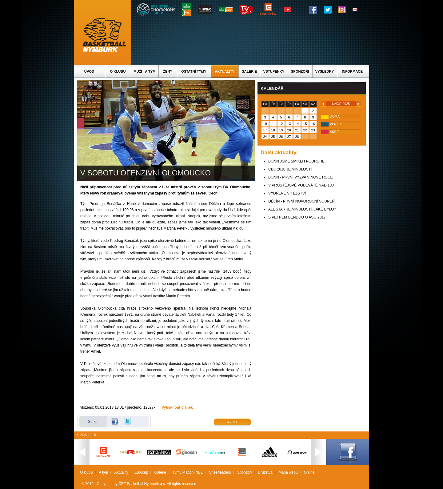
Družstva (265, 472)
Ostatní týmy (193, 71)
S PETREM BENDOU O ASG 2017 (297, 217)
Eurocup (141, 472)
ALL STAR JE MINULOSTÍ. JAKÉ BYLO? (302, 209)
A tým (103, 472)
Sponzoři (300, 71)
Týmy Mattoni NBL (187, 472)
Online (309, 472)
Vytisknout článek (177, 407)
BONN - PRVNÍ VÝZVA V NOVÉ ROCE (300, 177)
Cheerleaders (220, 472)
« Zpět (232, 422)
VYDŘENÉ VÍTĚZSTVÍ (287, 193)
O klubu (118, 71)
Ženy (167, 71)
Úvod (89, 71)
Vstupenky (273, 71)
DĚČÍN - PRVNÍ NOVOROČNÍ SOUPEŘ (301, 201)
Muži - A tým (144, 71)
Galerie (249, 71)
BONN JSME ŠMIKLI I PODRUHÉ (296, 161)
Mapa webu (288, 472)
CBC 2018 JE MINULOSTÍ (290, 169)
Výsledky (324, 71)
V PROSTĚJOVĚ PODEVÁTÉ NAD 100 (301, 185)
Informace (352, 71)
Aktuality (224, 71)
